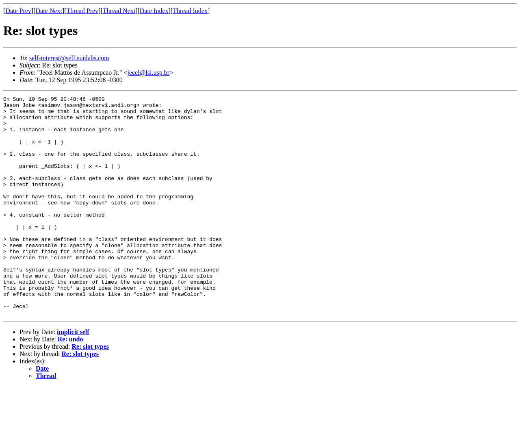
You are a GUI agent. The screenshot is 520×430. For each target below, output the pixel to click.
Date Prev (18, 10)
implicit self (73, 375)
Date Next (49, 10)
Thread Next (119, 10)
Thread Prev (82, 10)
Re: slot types (90, 390)
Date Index (154, 10)
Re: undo (70, 383)
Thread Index (190, 10)
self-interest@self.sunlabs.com (69, 57)
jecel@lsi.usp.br (148, 72)
